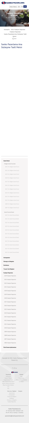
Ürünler (21, 374)
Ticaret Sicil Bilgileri (8, 269)
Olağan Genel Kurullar (10, 163)
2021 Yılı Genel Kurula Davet (12, 222)
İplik (21, 376)
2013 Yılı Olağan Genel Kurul (12, 196)
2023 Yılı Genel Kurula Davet (12, 215)
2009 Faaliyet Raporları (10, 331)
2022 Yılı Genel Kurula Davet (12, 219)
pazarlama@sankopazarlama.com (14, 416)
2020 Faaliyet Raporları (10, 290)
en (19, 6)
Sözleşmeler (6, 257)
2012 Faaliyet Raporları (10, 320)
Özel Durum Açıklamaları (9, 347)
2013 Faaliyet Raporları (10, 316)
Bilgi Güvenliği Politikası (8, 385)
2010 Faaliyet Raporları (10, 328)
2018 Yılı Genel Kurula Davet (12, 230)
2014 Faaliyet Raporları (10, 313)
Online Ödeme (13, 6)
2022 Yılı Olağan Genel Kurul (12, 166)
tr (22, 6)
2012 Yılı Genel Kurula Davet (12, 252)
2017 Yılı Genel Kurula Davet (12, 233)
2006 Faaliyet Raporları (10, 342)
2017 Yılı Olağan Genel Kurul (12, 181)
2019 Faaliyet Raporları (10, 294)
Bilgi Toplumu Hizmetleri (8, 381)
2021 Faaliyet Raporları (10, 287)
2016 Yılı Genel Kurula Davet (12, 237)
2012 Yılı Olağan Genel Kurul (12, 200)
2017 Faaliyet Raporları (10, 302)
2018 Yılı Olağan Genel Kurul (12, 178)
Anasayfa (7, 29)
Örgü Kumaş (21, 378)
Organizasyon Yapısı (8, 380)
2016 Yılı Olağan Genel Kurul (12, 185)
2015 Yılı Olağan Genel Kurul (12, 189)
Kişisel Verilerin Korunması (8, 383)
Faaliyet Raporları (15, 32)
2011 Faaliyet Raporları (18, 29)
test (8, 386)
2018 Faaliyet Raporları (10, 298)
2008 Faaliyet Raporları (10, 335)
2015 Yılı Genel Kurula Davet (12, 241)
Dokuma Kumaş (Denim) (21, 380)
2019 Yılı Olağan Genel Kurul (12, 174)
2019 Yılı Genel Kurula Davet (12, 226)
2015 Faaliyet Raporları (10, 309)
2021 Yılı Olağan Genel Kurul (12, 170)
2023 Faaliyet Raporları (10, 279)
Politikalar (6, 265)
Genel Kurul (6, 161)
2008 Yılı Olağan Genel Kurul (12, 204)
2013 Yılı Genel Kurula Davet (12, 248)
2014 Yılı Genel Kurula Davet (12, 245)
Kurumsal (8, 374)
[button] (2, 16)
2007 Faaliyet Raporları (10, 339)
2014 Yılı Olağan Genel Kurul (12, 193)
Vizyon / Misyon (8, 378)
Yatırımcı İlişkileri (11, 391)
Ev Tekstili (21, 381)
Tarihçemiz (8, 376)
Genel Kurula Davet (9, 212)
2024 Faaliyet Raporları (10, 276)
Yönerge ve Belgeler (8, 261)
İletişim (20, 391)
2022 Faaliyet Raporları (10, 283)
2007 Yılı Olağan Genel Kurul (12, 207)
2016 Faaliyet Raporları (10, 305)
